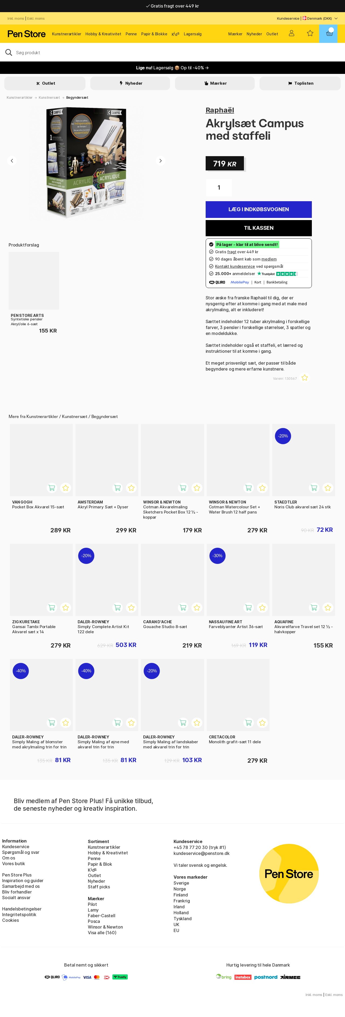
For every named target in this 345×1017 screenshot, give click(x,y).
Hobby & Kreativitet (103, 34)
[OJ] (172, 52)
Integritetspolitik (19, 914)
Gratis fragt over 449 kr (172, 6)
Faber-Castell (101, 915)
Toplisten (303, 83)
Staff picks (99, 886)
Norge (180, 889)
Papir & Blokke (154, 34)
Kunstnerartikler (66, 34)
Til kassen (259, 228)
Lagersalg (193, 34)
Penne (131, 34)
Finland (181, 895)
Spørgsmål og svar (20, 852)
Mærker (235, 34)
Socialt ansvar (16, 897)
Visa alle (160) (102, 932)
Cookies (10, 920)
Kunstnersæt (49, 97)
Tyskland (183, 918)
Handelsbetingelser (22, 909)
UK (176, 924)
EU (176, 930)
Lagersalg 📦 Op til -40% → (172, 67)
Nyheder (254, 34)
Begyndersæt (77, 97)
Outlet (272, 34)
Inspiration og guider (22, 880)
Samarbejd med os (21, 886)
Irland (179, 906)
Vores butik (13, 863)
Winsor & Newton (105, 927)
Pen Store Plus (17, 875)
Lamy (93, 910)
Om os (8, 858)
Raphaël (220, 110)
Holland (181, 912)
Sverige (181, 883)
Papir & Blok (100, 864)
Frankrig (182, 900)
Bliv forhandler (17, 892)
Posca (94, 921)
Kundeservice (288, 18)
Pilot (92, 904)
